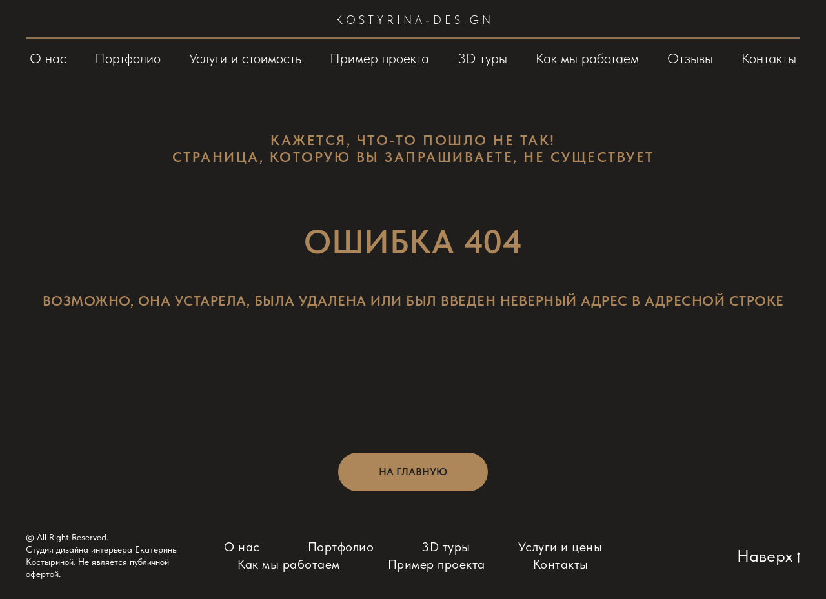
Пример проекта (379, 58)
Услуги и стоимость (245, 58)
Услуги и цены (560, 547)
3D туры (482, 58)
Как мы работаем (587, 58)
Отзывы (690, 58)
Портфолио (128, 58)
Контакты (768, 58)
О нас (48, 58)
